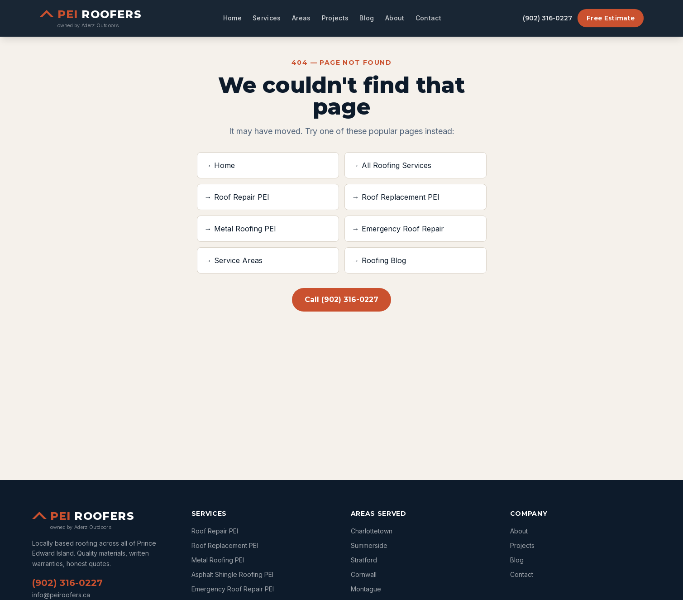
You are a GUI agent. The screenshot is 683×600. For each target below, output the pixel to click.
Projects (335, 18)
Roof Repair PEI (214, 531)
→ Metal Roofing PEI (240, 228)
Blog (366, 18)
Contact (428, 18)
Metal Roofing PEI (217, 560)
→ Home (220, 165)
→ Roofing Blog (379, 260)
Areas (301, 18)
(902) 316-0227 (547, 18)
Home (232, 18)
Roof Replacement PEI (224, 545)
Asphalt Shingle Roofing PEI (232, 574)
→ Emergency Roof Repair (398, 228)
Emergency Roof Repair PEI (232, 589)
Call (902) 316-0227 (341, 299)
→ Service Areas (234, 260)
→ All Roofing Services (391, 165)
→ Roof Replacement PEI (395, 197)
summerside (369, 545)
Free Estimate (611, 18)
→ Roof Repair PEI (237, 197)
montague (366, 589)
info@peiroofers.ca (61, 595)
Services (267, 18)
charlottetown (371, 531)
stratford (364, 560)
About (395, 18)
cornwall (364, 574)
